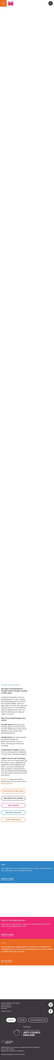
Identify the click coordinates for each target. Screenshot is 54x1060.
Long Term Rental (13, 820)
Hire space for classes (13, 798)
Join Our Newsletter (38, 1020)
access (22, 1020)
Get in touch (6, 961)
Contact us (5, 779)
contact (11, 1020)
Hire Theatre (13, 805)
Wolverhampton (7, 783)
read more (5, 41)
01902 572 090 (6, 1011)
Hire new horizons (13, 813)
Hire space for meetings (13, 791)
